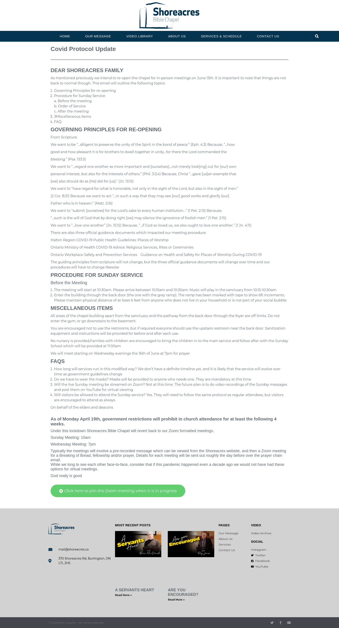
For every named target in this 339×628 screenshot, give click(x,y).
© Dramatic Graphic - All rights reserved (76, 622)
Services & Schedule (221, 36)
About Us (177, 36)
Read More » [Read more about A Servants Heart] (123, 595)
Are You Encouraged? (183, 592)
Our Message (98, 36)
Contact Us (268, 36)
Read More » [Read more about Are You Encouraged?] (176, 599)
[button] (317, 36)
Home (65, 36)
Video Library (139, 36)
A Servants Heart (134, 590)
